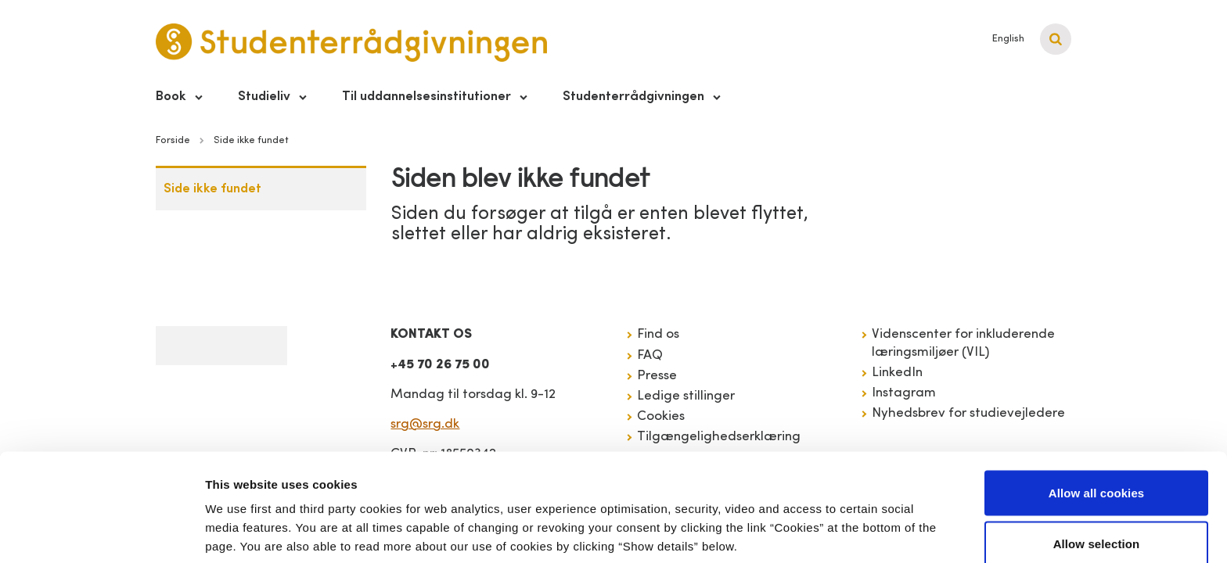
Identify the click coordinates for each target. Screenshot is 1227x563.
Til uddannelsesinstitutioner (426, 96)
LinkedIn (897, 372)
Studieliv (264, 96)
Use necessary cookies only (1096, 521)
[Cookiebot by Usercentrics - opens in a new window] (101, 532)
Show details (821, 522)
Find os (658, 334)
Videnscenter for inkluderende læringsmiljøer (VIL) (963, 343)
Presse (657, 375)
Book (171, 96)
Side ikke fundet (212, 188)
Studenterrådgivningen (633, 96)
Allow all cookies (1097, 418)
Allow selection (1096, 470)
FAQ (650, 355)
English (1008, 39)
